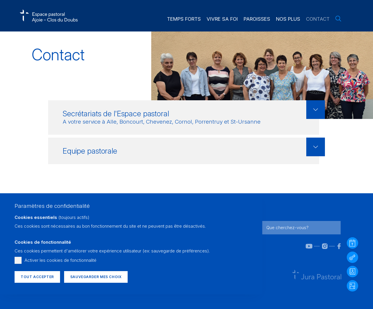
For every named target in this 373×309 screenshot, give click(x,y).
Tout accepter (37, 277)
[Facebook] (335, 246)
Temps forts (184, 19)
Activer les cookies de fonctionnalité (60, 260)
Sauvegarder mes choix (96, 277)
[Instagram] (321, 246)
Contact (318, 19)
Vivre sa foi (222, 19)
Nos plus (288, 19)
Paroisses (257, 19)
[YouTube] (305, 246)
